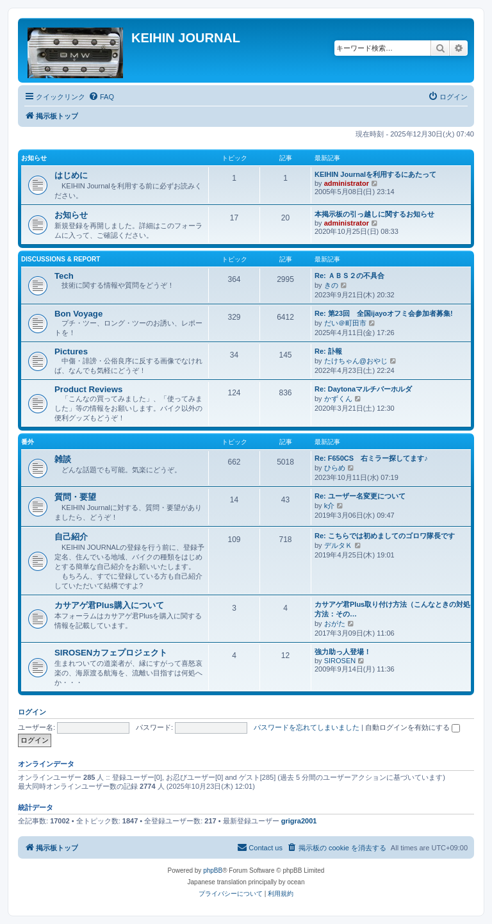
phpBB (212, 870)
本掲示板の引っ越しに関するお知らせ (374, 214)
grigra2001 (299, 821)
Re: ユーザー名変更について (360, 496)
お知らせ (34, 157)
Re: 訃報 (328, 351)
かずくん (338, 398)
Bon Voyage (78, 313)
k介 (329, 505)
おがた (334, 623)
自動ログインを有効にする (412, 727)
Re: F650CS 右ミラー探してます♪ (371, 458)
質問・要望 (75, 497)
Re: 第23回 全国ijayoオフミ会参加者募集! (384, 313)
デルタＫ (338, 545)
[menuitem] (101, 96)
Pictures (71, 351)
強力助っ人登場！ (343, 652)
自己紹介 (71, 536)
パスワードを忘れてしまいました (306, 727)
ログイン (32, 712)
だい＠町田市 (345, 323)
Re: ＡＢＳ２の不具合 (349, 275)
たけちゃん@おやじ (356, 361)
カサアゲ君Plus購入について (109, 605)
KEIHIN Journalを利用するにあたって (375, 174)
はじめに (71, 175)
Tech (64, 276)
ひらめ (334, 468)
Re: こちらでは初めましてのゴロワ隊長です (385, 536)
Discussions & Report (60, 259)
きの (331, 285)
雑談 (62, 459)
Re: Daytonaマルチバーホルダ (363, 389)
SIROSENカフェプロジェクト (110, 652)
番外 (27, 441)
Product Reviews (88, 389)
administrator (346, 183)
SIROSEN (340, 660)
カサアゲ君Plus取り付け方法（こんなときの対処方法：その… (392, 609)
